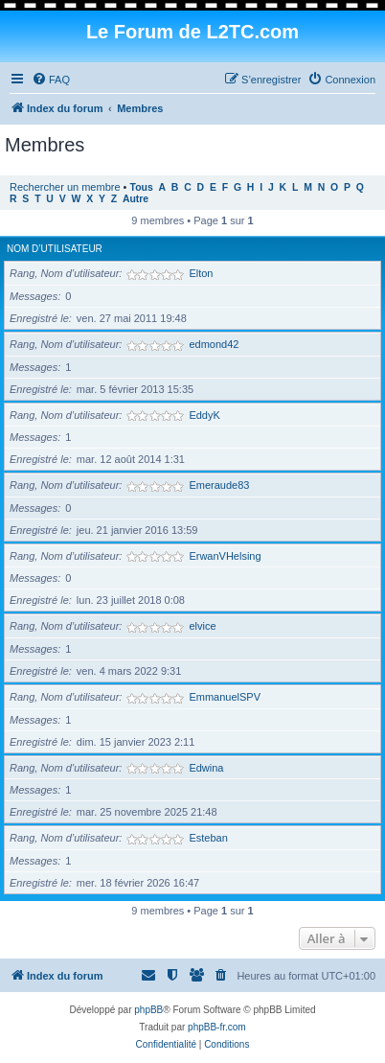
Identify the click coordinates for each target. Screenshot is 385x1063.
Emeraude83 (219, 485)
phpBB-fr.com (217, 1027)
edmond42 (213, 344)
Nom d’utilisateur (54, 248)
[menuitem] (51, 79)
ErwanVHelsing (224, 556)
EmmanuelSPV (224, 697)
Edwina (206, 768)
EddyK (204, 415)
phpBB (148, 1010)
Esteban (208, 837)
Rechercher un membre (65, 187)
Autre (135, 199)
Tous (141, 187)
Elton (201, 273)
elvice (202, 626)
